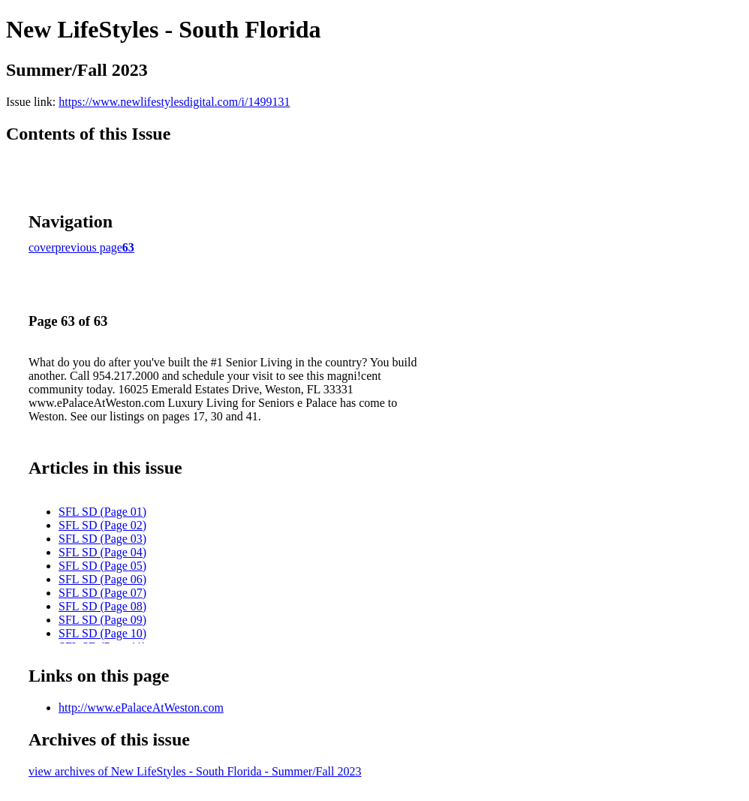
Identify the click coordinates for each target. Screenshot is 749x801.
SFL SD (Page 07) (102, 592)
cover (42, 247)
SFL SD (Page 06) (102, 579)
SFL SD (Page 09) (102, 619)
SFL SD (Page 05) (102, 565)
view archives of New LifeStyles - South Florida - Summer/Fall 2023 (195, 771)
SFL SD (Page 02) (102, 525)
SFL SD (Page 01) (102, 511)
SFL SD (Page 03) (102, 538)
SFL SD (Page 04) (102, 552)
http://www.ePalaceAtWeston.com (141, 707)
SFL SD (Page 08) (102, 606)
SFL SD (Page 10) (102, 633)
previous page (89, 247)
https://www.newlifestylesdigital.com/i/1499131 (174, 101)
